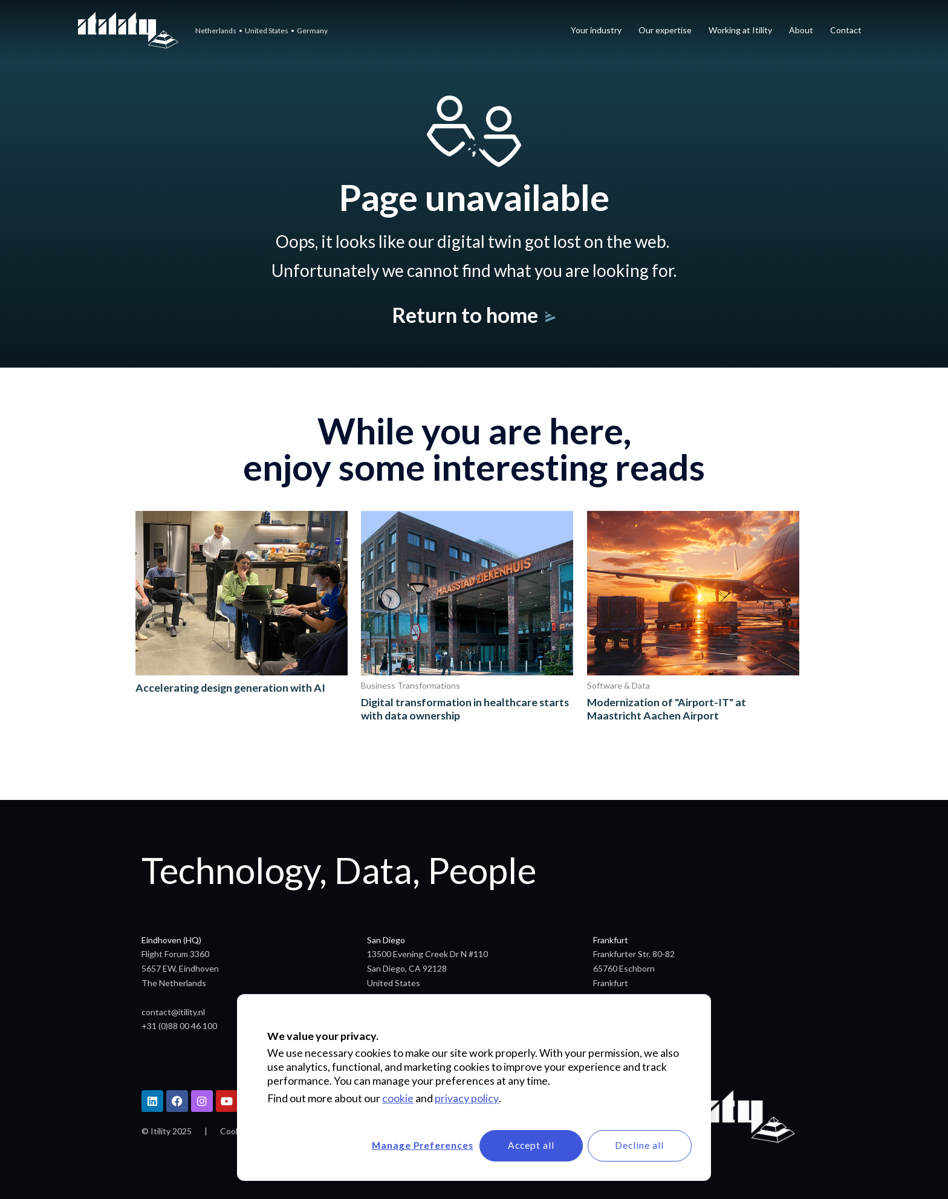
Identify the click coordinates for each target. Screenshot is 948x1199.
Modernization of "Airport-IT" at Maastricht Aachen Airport (667, 708)
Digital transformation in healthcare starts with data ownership (466, 708)
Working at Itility (740, 30)
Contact (846, 30)
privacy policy (467, 1097)
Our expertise (665, 30)
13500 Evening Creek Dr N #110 (427, 954)
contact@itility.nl (173, 1012)
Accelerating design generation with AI (231, 687)
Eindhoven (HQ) (171, 940)
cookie (398, 1097)
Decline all (637, 1145)
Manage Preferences (412, 1145)
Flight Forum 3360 (175, 954)
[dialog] (474, 1087)
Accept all (525, 1145)
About (801, 30)
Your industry (596, 30)
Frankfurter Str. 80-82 (634, 954)
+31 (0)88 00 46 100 (179, 1026)
